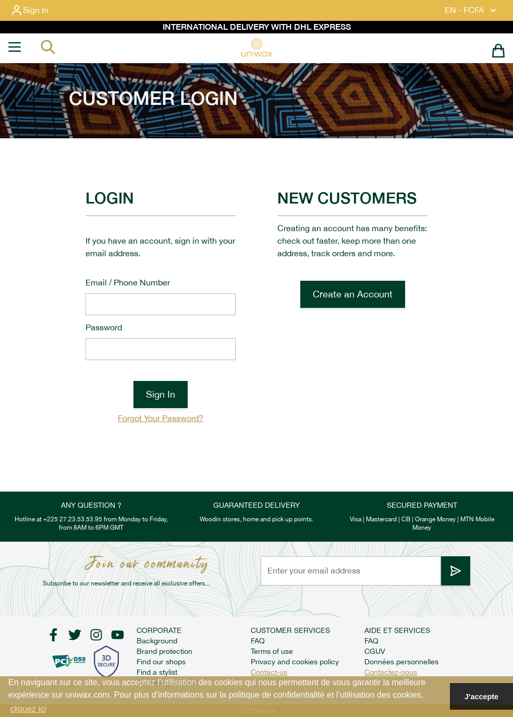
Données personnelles (401, 662)
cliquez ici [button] (28, 708)
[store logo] (256, 47)
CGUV (374, 651)
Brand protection (164, 651)
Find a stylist (157, 672)
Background (157, 641)
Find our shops (161, 662)
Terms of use (272, 651)
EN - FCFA (471, 10)
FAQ (258, 641)
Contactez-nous (390, 672)
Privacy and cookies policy (295, 662)
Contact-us (269, 672)
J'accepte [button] (481, 696)
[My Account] (37, 10)
